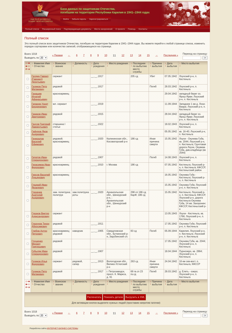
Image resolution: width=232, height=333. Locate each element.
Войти (66, 19)
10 (105, 55)
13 (131, 55)
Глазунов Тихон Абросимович (40, 225)
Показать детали (113, 297)
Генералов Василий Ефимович (38, 141)
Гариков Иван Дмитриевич (39, 115)
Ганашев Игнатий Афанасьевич (39, 96)
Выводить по (32, 57)
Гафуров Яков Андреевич (40, 133)
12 (123, 55)
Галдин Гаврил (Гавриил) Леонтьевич (40, 79)
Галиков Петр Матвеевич (39, 88)
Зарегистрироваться (98, 19)
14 (139, 55)
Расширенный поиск (51, 29)
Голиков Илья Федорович (39, 262)
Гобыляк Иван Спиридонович (40, 252)
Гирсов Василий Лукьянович (41, 176)
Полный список (32, 29)
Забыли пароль (79, 19)
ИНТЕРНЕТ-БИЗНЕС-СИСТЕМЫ (62, 328)
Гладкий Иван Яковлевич (39, 186)
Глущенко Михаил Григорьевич (39, 244)
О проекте (120, 29)
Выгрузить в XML (135, 297)
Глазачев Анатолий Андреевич (38, 195)
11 (114, 55)
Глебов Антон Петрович (39, 232)
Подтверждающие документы (77, 29)
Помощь (132, 29)
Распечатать (94, 297)
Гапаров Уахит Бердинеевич (40, 105)
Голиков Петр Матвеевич (39, 272)
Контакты (143, 29)
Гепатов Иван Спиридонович (40, 158)
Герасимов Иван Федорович (41, 166)
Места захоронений (103, 29)
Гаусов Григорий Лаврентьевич (41, 125)
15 (148, 55)
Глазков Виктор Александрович (40, 215)
